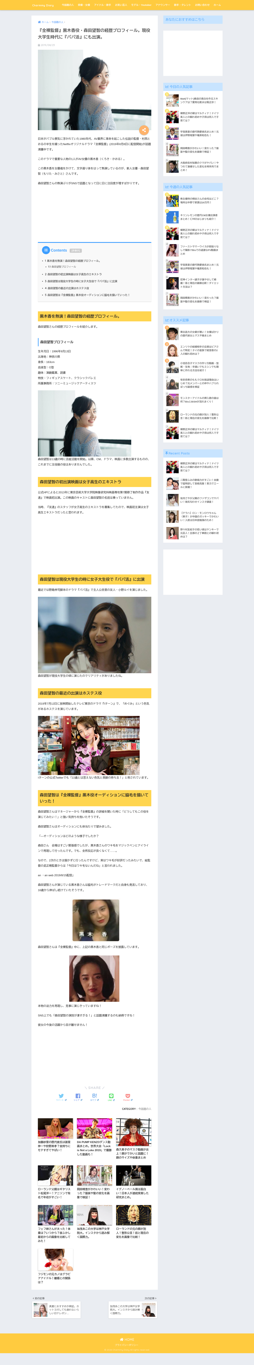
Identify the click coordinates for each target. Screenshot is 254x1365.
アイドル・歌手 (102, 15)
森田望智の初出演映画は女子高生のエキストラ (74, 284)
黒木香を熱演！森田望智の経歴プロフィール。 (73, 270)
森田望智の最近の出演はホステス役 (67, 298)
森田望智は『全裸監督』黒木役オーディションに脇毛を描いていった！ (88, 305)
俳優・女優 (84, 15)
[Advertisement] (94, 223)
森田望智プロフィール (62, 277)
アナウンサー (163, 15)
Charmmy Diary (47, 5)
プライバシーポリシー (126, 1357)
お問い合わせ (202, 15)
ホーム (217, 15)
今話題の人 (68, 15)
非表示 (75, 260)
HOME (127, 1351)
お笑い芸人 (121, 15)
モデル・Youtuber (141, 15)
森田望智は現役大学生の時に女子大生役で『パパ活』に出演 (82, 291)
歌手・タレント (182, 15)
